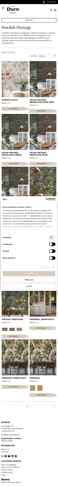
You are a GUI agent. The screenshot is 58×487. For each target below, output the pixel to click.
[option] (5, 329)
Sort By (33, 56)
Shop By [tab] (29, 20)
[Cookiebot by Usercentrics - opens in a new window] (45, 199)
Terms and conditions (10, 467)
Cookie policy (7, 472)
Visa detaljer (46, 267)
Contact (4, 452)
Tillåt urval (29, 280)
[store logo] (13, 10)
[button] (51, 2)
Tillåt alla (29, 273)
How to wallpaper (9, 465)
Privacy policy (7, 470)
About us (5, 449)
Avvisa (29, 286)
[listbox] (15, 329)
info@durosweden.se (10, 435)
